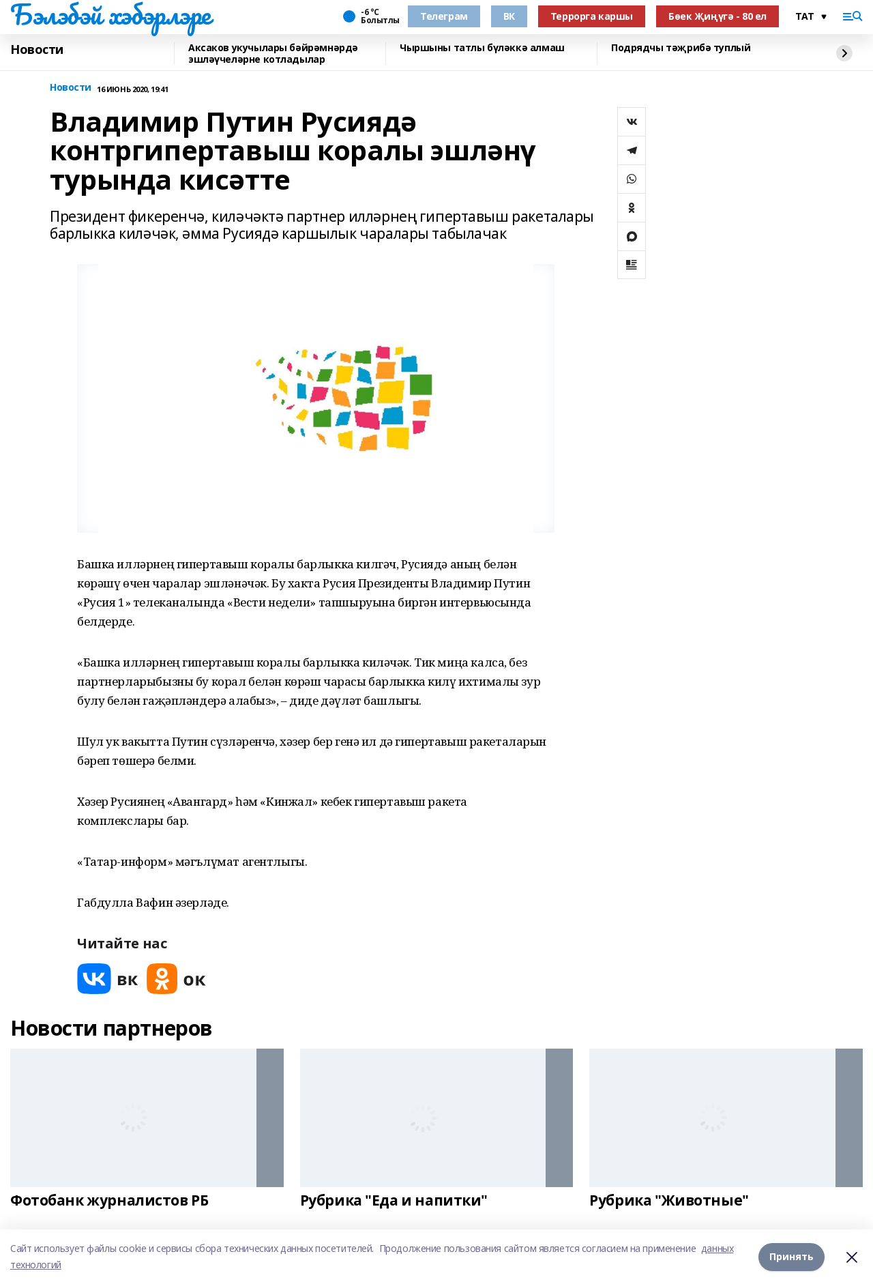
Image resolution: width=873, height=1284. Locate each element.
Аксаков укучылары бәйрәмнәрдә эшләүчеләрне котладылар (273, 53)
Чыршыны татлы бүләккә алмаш (482, 48)
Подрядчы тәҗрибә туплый (680, 48)
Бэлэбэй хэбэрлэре (110, 14)
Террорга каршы (591, 16)
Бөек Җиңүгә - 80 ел (717, 16)
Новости (36, 49)
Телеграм (444, 16)
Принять (791, 1256)
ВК (509, 16)
